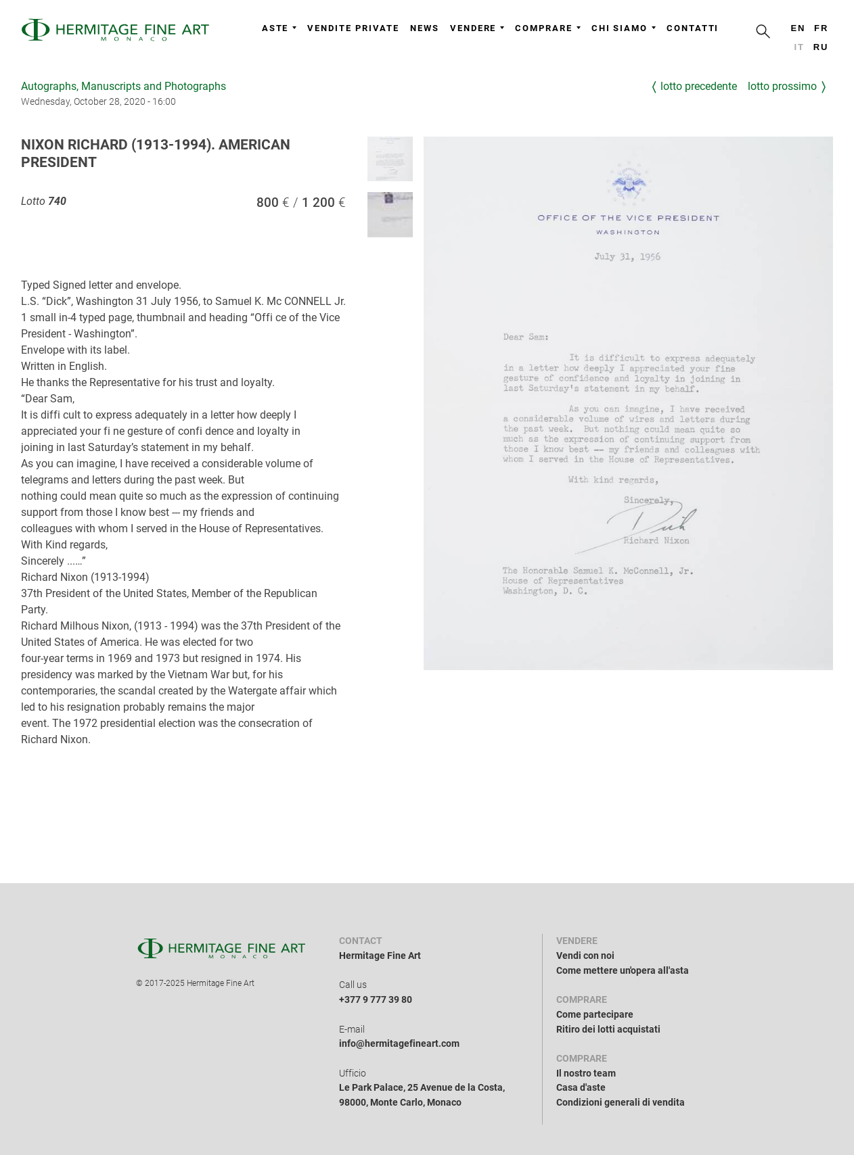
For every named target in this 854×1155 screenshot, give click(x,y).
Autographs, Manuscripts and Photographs (123, 86)
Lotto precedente (698, 86)
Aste (279, 28)
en (797, 28)
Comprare (547, 28)
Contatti (693, 28)
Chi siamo (623, 28)
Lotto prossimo (782, 86)
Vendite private (353, 28)
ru (821, 47)
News (424, 28)
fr (821, 28)
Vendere (477, 28)
